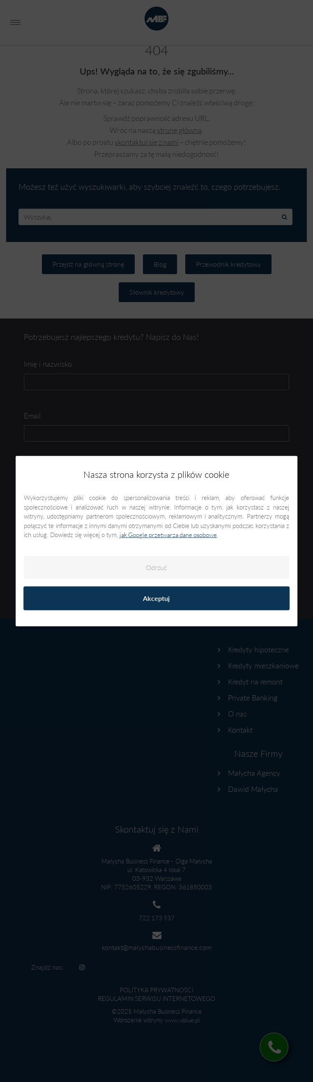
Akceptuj (156, 598)
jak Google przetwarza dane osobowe (168, 534)
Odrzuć (156, 567)
